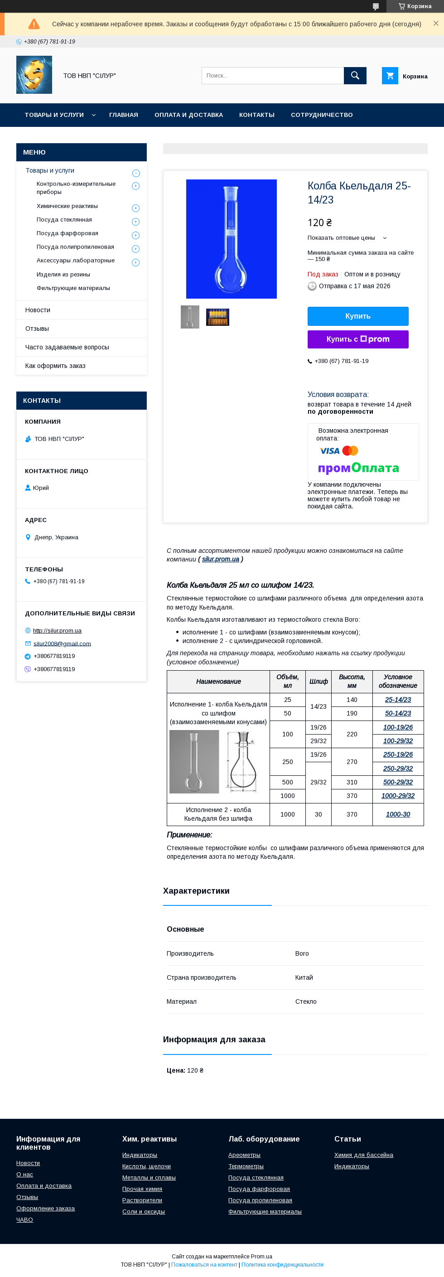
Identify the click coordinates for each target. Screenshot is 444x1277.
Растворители (142, 1200)
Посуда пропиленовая (260, 1200)
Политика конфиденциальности (282, 1265)
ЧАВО (24, 1219)
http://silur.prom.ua (57, 630)
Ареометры (244, 1154)
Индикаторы (139, 1154)
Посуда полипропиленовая (75, 246)
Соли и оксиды (143, 1211)
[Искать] (355, 75)
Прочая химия (142, 1188)
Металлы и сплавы (149, 1177)
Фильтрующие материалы (73, 288)
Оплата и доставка (188, 114)
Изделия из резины (63, 274)
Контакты (257, 114)
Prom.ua (261, 1256)
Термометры (246, 1166)
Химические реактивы (67, 206)
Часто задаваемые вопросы (67, 347)
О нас (24, 1174)
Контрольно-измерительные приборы (76, 187)
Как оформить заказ (55, 365)
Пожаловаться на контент (204, 1265)
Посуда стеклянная (64, 219)
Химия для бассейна (363, 1154)
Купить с (358, 339)
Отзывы (37, 328)
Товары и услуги (54, 114)
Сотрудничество (322, 114)
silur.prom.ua (220, 559)
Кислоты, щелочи (146, 1166)
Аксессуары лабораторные (76, 260)
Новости (37, 310)
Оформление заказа (45, 1208)
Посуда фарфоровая (67, 233)
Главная (123, 114)
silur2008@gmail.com (62, 643)
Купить (358, 316)
